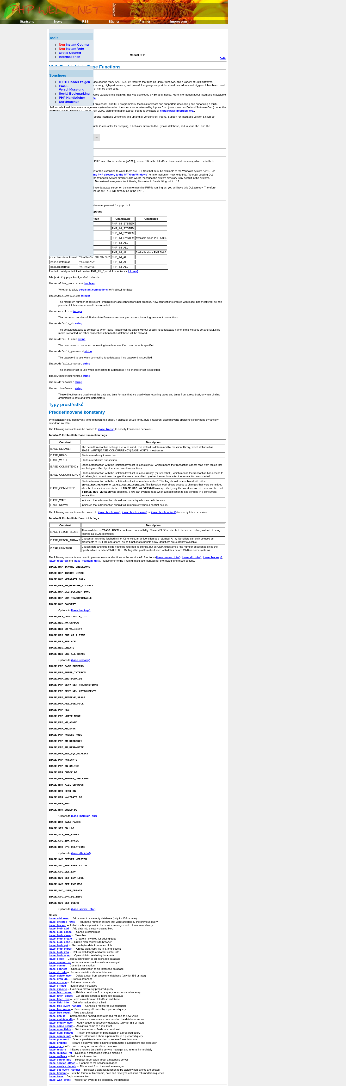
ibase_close (56, 941)
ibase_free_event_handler (65, 988)
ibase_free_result (60, 995)
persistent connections (93, 287)
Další (223, 58)
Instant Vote (71, 48)
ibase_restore (57, 1032)
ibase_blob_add (59, 911)
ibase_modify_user (61, 1005)
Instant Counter (74, 44)
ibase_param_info (60, 1018)
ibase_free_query (60, 991)
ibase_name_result (61, 1008)
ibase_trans (56, 1058)
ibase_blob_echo (59, 924)
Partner (144, 21)
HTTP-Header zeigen (74, 82)
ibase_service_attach (62, 1045)
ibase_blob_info (59, 934)
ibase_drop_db (58, 961)
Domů (137, 1078)
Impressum (178, 21)
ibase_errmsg (57, 968)
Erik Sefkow (201, 1073)
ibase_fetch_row (59, 981)
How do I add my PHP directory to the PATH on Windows (111, 173)
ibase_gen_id (57, 998)
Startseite (27, 21)
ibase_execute (58, 971)
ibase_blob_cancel (60, 914)
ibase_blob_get (58, 927)
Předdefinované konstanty (77, 407)
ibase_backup (57, 907)
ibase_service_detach (62, 1048)
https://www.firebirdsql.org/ (177, 110)
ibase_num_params (61, 1015)
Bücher (114, 21)
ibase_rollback (58, 1038)
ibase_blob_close (60, 917)
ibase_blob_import (60, 931)
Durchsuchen (69, 101)
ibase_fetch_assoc (60, 974)
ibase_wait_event (60, 1062)
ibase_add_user (59, 900)
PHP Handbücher (72, 97)
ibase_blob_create (60, 921)
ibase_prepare (58, 1025)
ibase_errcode (58, 964)
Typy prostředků (66, 400)
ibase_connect (58, 951)
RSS (85, 21)
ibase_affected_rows (62, 904)
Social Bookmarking (74, 93)
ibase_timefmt (58, 1055)
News (58, 21)
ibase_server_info (60, 1042)
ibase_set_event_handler (64, 1052)
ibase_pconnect (59, 1021)
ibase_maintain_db (61, 1001)
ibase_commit (57, 947)
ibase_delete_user (60, 958)
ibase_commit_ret (60, 944)
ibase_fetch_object (61, 978)
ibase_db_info (58, 954)
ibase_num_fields (60, 1011)
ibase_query (56, 1028)
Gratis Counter (70, 53)
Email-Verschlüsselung (71, 87)
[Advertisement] (136, 42)
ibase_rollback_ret (60, 1035)
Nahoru (137, 1082)
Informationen (69, 57)
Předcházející (57, 1078)
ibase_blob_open (59, 937)
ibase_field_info (59, 984)
